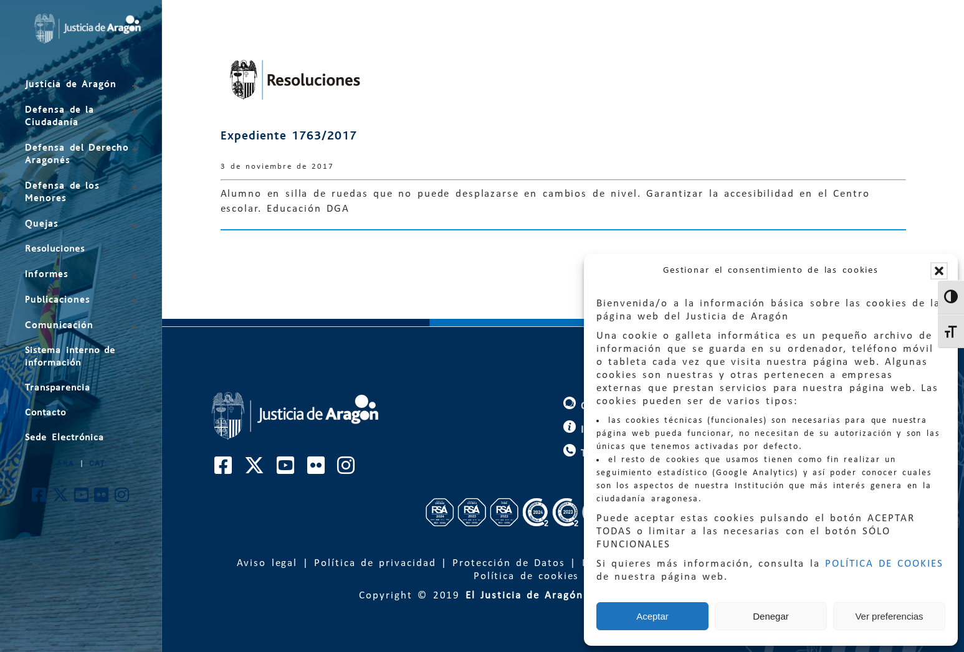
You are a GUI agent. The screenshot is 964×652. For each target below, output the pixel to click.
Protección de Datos (508, 563)
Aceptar (652, 616)
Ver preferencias (889, 616)
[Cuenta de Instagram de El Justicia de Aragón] (122, 498)
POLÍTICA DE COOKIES (884, 564)
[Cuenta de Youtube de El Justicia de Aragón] (82, 498)
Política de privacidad (375, 563)
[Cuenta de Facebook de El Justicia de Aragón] (39, 498)
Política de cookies (527, 576)
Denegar (771, 616)
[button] (939, 271)
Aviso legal (267, 563)
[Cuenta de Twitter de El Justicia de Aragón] (61, 498)
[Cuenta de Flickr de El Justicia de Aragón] (102, 498)
